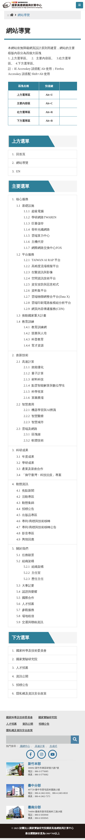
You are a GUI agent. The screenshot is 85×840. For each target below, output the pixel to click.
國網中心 (24, 746)
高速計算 (39, 746)
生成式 (53, 746)
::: (8, 15)
